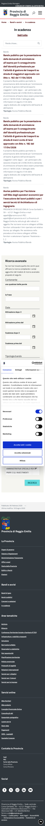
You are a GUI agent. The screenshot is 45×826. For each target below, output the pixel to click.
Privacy (4, 815)
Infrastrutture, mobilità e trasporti (13, 636)
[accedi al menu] (40, 13)
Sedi (5, 757)
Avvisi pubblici (6, 597)
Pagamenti (5, 730)
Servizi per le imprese (9, 682)
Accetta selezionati (22, 453)
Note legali (24, 815)
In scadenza (5, 605)
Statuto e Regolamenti (9, 553)
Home (3, 22)
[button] (36, 468)
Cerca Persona (8, 766)
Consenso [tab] (7, 370)
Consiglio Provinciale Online (11, 709)
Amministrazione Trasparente (12, 557)
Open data (5, 725)
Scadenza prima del (13, 343)
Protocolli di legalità (8, 665)
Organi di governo (7, 549)
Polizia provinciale (8, 661)
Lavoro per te (6, 721)
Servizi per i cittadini (8, 674)
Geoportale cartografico (9, 717)
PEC (4, 759)
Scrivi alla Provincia (10, 762)
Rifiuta (22, 461)
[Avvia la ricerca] (39, 43)
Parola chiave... (11, 43)
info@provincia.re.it (15, 813)
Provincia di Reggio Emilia (19, 13)
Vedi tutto (22, 35)
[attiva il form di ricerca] (33, 13)
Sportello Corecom (8, 738)
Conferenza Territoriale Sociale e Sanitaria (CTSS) (19, 632)
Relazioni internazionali (10, 669)
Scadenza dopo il (12, 333)
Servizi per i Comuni (8, 678)
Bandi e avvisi (16, 22)
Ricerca (32, 483)
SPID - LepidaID (7, 734)
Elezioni (4, 574)
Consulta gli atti (7, 713)
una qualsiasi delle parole (16, 284)
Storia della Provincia (9, 566)
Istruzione (5, 640)
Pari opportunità (7, 653)
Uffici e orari (5, 562)
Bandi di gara (6, 593)
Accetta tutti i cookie (22, 445)
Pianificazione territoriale (10, 657)
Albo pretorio (6, 705)
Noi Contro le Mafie (8, 645)
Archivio (4, 624)
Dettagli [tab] (18, 370)
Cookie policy (13, 815)
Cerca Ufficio (7, 764)
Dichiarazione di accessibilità (14, 817)
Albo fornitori (6, 701)
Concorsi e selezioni (8, 601)
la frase (8, 295)
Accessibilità (34, 815)
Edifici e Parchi (6, 570)
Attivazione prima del (14, 322)
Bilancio (4, 628)
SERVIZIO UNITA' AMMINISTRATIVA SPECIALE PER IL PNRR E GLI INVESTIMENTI (23, 468)
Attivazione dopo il (13, 312)
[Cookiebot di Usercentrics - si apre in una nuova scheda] (32, 363)
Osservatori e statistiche (10, 649)
